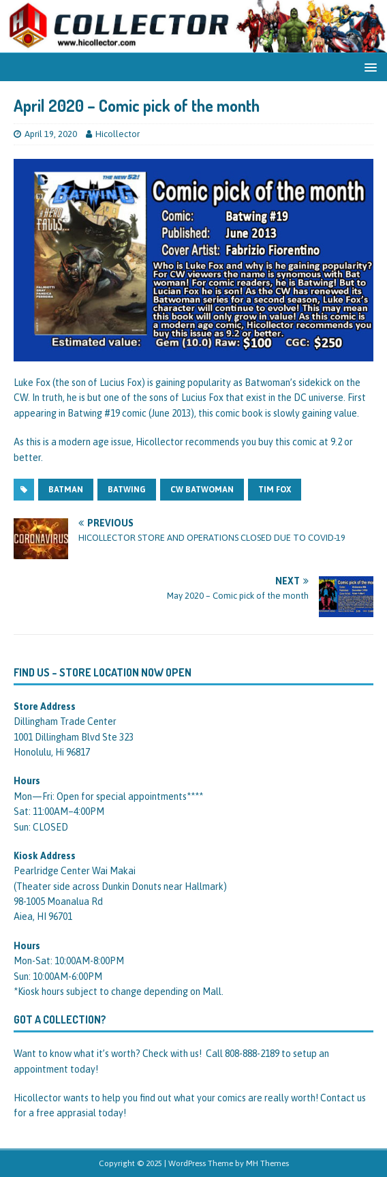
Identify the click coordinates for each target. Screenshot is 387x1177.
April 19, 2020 (51, 134)
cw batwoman (202, 489)
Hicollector (117, 134)
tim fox (274, 489)
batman (65, 489)
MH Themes (267, 1163)
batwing (127, 489)
